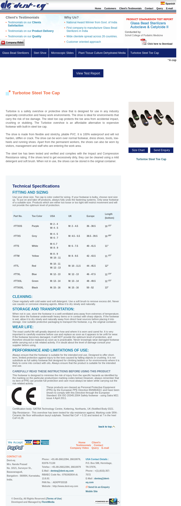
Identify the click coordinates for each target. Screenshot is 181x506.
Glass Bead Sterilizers (15, 53)
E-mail (169, 8)
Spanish (170, 3)
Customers (110, 8)
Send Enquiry (162, 150)
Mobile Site (92, 491)
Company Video (79, 448)
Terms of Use (54, 498)
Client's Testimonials (130, 8)
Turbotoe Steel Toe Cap (144, 53)
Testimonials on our (31, 31)
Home (98, 8)
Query (159, 8)
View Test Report (88, 73)
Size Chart (138, 150)
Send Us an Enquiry (99, 487)
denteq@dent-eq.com (62, 471)
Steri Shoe (40, 53)
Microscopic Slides (62, 53)
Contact (149, 8)
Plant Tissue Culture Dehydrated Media (102, 53)
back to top (106, 426)
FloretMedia (48, 502)
